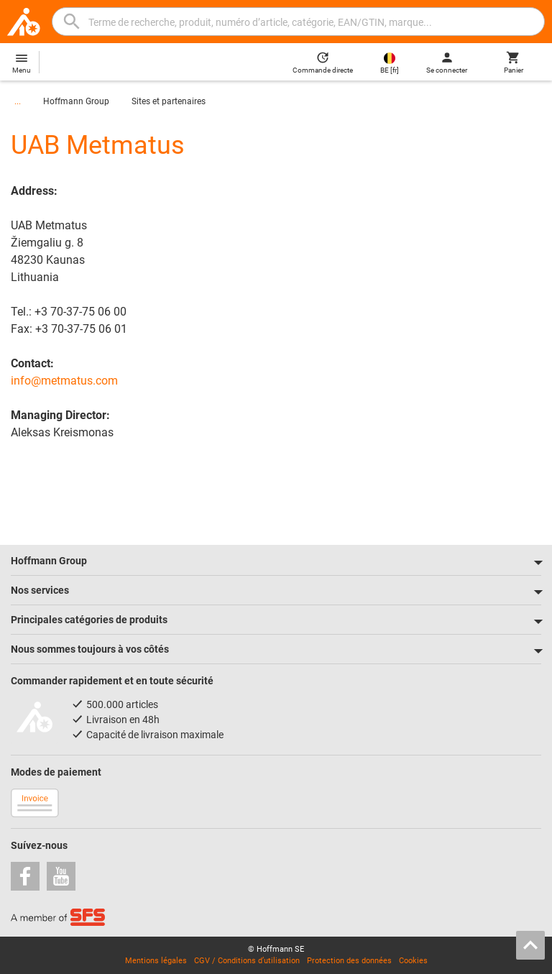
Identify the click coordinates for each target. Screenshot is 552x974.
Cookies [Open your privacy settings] (413, 960)
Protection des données (349, 960)
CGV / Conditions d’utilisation (247, 960)
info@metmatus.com (64, 380)
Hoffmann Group (76, 101)
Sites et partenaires (169, 101)
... (17, 101)
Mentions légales (156, 960)
